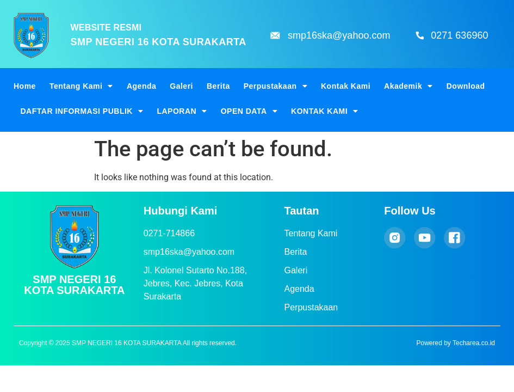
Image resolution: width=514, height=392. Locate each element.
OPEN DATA (249, 111)
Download (466, 86)
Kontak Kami (345, 86)
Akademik (408, 86)
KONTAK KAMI (324, 111)
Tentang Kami (81, 86)
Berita (218, 86)
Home (25, 86)
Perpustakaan (275, 86)
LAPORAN (182, 111)
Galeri (181, 86)
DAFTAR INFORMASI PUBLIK (82, 111)
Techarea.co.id (474, 343)
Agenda (141, 86)
